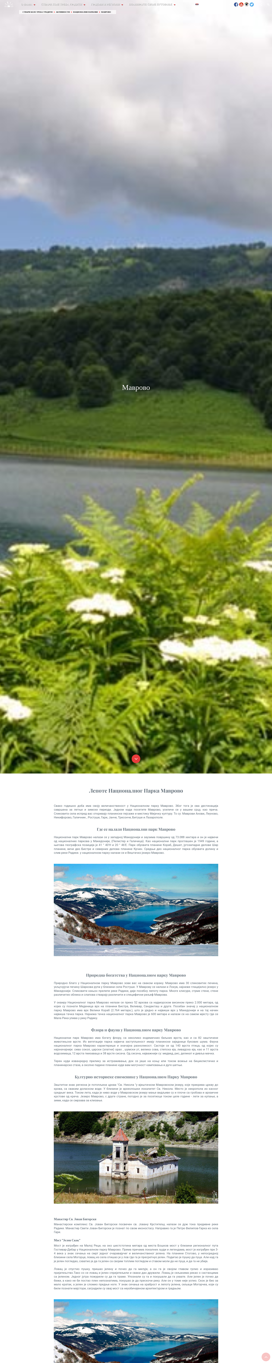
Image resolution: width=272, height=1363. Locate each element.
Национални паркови (85, 12)
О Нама (26, 4)
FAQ (229, 4)
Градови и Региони (106, 4)
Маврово (106, 12)
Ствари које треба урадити (61, 4)
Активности (63, 12)
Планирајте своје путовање (151, 4)
